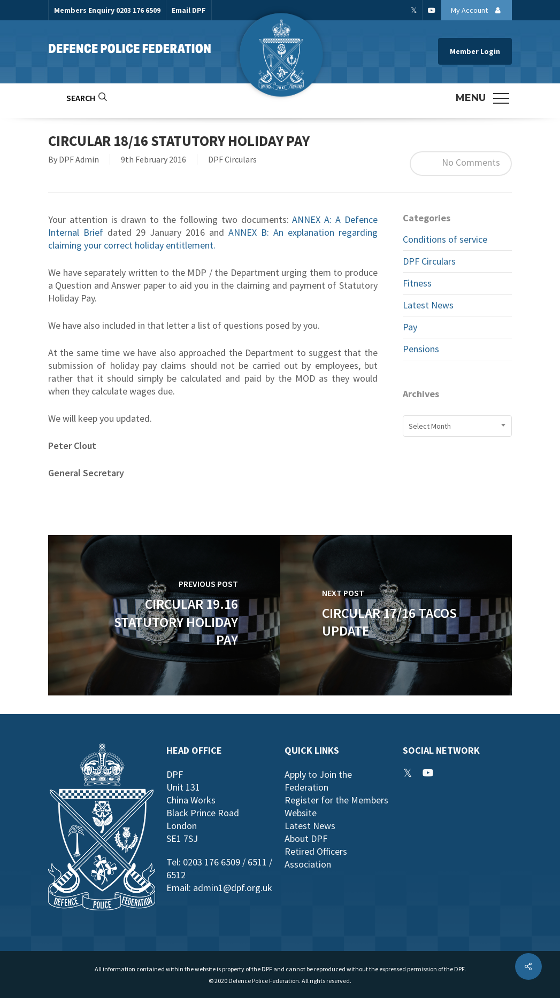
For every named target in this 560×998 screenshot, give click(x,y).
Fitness (417, 283)
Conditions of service (445, 239)
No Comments (460, 164)
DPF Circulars (232, 159)
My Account (479, 10)
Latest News (428, 305)
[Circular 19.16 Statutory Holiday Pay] (164, 615)
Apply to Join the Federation (318, 780)
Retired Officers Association (316, 857)
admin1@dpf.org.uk (232, 887)
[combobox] (457, 426)
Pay (410, 327)
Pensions (421, 349)
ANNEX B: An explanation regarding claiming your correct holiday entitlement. (213, 238)
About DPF (306, 838)
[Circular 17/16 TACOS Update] (396, 615)
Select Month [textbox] (430, 426)
